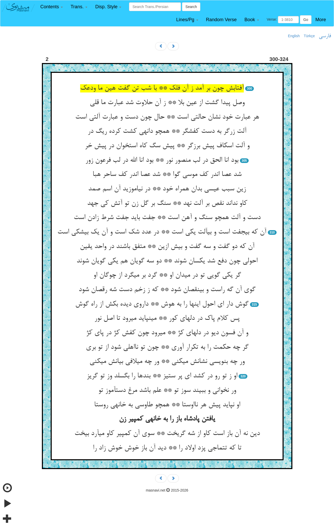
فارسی (325, 36)
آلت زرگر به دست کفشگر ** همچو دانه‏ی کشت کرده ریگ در (167, 131)
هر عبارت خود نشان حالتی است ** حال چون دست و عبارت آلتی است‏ (167, 117)
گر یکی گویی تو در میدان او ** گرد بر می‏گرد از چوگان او (167, 275)
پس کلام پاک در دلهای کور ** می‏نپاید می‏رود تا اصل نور (167, 318)
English (294, 36)
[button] (51, 6)
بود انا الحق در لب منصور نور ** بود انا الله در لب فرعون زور (161, 160)
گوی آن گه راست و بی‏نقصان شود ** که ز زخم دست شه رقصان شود (167, 290)
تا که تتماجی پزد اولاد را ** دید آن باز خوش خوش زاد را (167, 448)
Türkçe (309, 36)
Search (191, 7)
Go (305, 20)
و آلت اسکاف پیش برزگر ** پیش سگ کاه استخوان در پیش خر (167, 146)
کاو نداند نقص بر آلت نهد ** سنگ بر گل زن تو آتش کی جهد (167, 203)
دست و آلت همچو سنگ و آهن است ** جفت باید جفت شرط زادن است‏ (167, 218)
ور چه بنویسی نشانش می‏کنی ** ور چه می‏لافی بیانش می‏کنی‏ (167, 361)
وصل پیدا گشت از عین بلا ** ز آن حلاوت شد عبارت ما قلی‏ (167, 103)
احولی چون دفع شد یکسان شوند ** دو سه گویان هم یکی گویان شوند (167, 261)
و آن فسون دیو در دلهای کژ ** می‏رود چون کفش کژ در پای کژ (167, 333)
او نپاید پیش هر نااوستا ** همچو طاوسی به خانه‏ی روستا (167, 405)
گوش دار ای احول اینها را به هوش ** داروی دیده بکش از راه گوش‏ (161, 304)
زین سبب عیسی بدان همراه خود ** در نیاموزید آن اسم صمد (167, 189)
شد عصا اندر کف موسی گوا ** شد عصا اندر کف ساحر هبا (167, 174)
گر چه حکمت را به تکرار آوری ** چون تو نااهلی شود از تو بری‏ (167, 347)
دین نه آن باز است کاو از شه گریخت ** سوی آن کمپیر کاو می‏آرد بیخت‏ (167, 434)
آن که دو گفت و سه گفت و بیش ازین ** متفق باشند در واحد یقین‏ (167, 247)
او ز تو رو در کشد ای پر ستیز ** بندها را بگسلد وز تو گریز (162, 376)
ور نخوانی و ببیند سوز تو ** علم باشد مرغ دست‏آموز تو (167, 390)
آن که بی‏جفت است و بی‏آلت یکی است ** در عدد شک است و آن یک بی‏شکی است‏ (161, 232)
